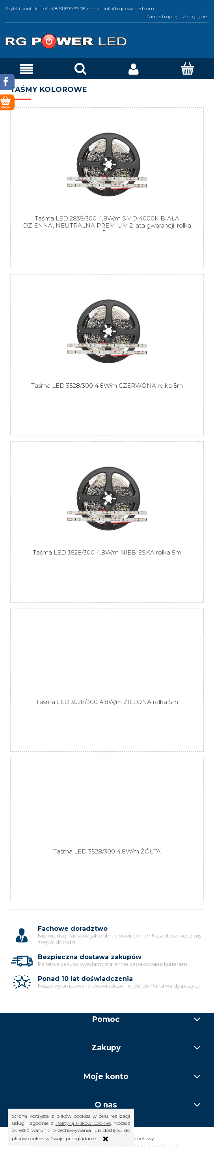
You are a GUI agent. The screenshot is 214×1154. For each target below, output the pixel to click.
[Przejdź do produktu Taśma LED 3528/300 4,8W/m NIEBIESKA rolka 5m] (107, 498)
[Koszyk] (187, 68)
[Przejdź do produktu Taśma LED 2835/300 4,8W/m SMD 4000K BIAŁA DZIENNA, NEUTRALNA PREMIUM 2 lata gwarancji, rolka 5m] (107, 164)
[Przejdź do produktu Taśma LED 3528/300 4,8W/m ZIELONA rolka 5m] (107, 657)
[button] (27, 69)
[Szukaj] (80, 68)
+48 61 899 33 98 (67, 8)
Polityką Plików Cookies (83, 1123)
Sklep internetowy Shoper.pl (150, 1145)
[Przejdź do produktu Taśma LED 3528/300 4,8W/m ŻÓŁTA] (107, 806)
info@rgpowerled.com (129, 8)
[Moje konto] (134, 69)
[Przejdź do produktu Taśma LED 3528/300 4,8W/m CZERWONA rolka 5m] (107, 331)
